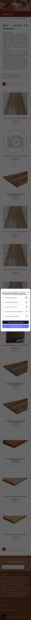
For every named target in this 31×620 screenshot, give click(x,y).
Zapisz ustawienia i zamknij (15, 322)
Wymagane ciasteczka (11, 297)
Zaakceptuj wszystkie (15, 326)
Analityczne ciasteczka (11, 307)
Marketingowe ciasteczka (12, 302)
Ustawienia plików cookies (14, 293)
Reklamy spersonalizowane (12, 316)
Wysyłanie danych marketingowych (14, 311)
